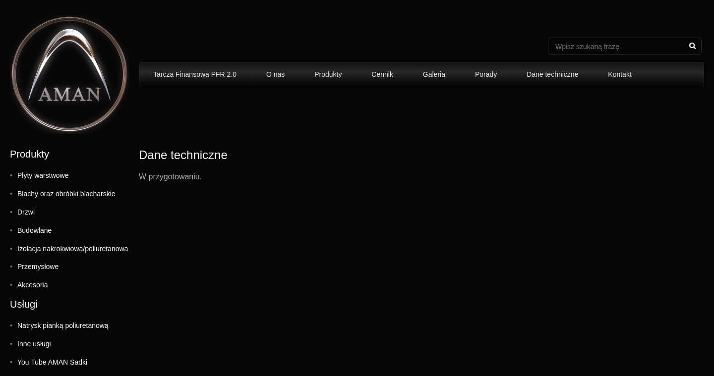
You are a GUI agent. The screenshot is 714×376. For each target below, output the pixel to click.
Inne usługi (34, 344)
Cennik (382, 74)
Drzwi (26, 212)
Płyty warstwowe (42, 175)
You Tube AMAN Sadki (52, 362)
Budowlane (34, 230)
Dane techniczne (552, 74)
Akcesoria (32, 285)
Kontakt (619, 74)
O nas (275, 74)
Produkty (328, 74)
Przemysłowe (38, 266)
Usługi (24, 304)
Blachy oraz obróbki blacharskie (66, 194)
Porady (486, 74)
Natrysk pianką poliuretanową (63, 325)
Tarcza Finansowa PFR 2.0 (195, 74)
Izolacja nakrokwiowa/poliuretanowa (72, 249)
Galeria (434, 74)
